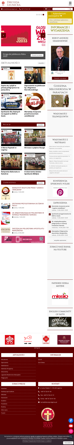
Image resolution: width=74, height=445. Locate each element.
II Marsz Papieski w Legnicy (8, 149)
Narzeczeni (4, 397)
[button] (37, 14)
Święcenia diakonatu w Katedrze (10, 173)
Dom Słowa (41, 362)
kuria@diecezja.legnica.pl (10, 9)
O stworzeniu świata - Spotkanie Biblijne (33, 173)
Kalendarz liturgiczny (7, 368)
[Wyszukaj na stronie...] (60, 9)
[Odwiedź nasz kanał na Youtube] (71, 425)
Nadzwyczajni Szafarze (7, 391)
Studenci (3, 401)
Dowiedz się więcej (60, 78)
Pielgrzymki (4, 378)
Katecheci (4, 388)
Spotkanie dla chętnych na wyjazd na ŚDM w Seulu (10, 114)
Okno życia (4, 410)
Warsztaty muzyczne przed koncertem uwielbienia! (32, 114)
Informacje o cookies (44, 441)
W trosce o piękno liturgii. (34, 148)
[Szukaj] (70, 9)
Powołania (4, 404)
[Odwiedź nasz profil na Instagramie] (71, 431)
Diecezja (10, 3)
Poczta (47, 9)
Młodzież (3, 394)
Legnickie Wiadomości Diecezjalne (10, 375)
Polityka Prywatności (29, 441)
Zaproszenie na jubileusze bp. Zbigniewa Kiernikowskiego (34, 87)
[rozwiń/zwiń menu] (70, 3)
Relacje (7, 124)
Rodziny (3, 407)
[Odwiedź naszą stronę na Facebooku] (71, 420)
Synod (40, 359)
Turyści (3, 413)
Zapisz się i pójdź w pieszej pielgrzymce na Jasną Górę (10, 87)
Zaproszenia (9, 182)
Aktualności (10, 63)
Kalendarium (4, 365)
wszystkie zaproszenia (60, 240)
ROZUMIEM (68, 443)
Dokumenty (4, 372)
